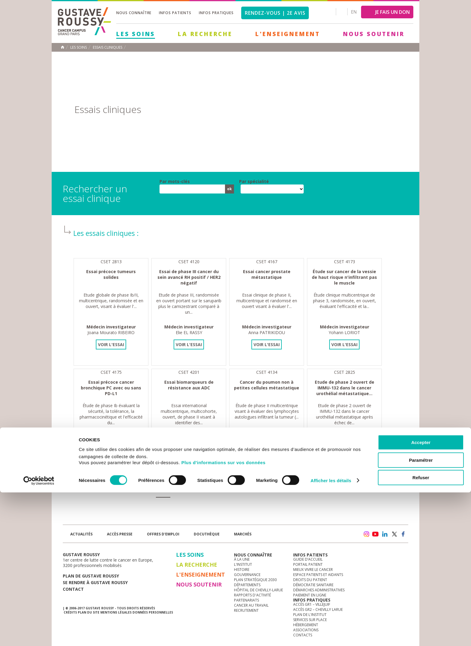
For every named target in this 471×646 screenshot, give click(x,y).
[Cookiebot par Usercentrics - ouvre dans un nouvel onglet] (39, 634)
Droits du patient (310, 579)
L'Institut (243, 564)
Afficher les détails (331, 634)
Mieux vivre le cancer (313, 569)
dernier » (252, 489)
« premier (81, 489)
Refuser (420, 631)
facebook (403, 534)
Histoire (241, 569)
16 (220, 489)
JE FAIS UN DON (392, 12)
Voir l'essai (111, 344)
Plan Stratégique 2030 (255, 579)
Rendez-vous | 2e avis (275, 13)
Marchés (242, 534)
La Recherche (205, 34)
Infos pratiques (216, 12)
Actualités (81, 534)
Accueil (62, 47)
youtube (375, 534)
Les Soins (135, 34)
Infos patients (175, 12)
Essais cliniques (107, 47)
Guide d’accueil (308, 559)
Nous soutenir (373, 34)
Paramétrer (421, 613)
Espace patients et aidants (318, 574)
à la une (242, 559)
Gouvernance (247, 574)
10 (134, 489)
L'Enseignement (287, 34)
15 (206, 489)
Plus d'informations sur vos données (223, 616)
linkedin (384, 534)
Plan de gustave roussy (91, 576)
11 (148, 489)
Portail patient (308, 564)
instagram (366, 534)
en (354, 12)
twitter (394, 534)
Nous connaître (133, 12)
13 (178, 489)
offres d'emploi (163, 534)
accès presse (119, 534)
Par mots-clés (175, 181)
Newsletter (345, 537)
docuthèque (207, 534)
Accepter (420, 596)
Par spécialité (254, 181)
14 (192, 489)
